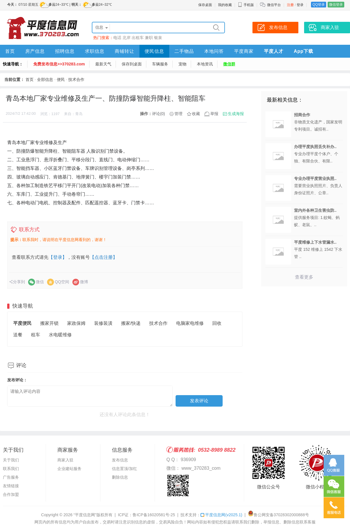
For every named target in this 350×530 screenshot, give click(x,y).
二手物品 (184, 51)
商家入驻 (65, 460)
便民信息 (154, 51)
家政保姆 (76, 323)
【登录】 (57, 257)
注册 (290, 5)
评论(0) (158, 113)
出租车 (138, 37)
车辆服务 (160, 64)
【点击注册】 (103, 257)
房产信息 (35, 51)
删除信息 (120, 477)
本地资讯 (205, 64)
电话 (117, 37)
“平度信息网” (84, 514)
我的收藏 (225, 5)
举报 (214, 113)
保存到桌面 (132, 64)
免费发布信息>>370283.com (59, 64)
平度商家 (244, 51)
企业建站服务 (69, 468)
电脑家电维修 (190, 323)
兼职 (149, 37)
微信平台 (274, 5)
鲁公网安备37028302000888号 (278, 514)
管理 (178, 113)
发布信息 (120, 460)
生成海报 (236, 113)
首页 (10, 51)
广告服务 (11, 477)
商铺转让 (124, 51)
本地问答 (214, 51)
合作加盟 (11, 494)
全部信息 (45, 79)
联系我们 (11, 468)
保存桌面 (205, 5)
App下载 (303, 51)
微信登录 (336, 5)
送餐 (17, 334)
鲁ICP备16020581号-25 (154, 514)
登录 (300, 5)
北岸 (126, 37)
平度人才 (273, 51)
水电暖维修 (60, 334)
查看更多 (304, 277)
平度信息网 (221, 514)
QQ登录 (318, 5)
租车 (35, 334)
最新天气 (103, 64)
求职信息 (94, 51)
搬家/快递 (131, 323)
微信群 (229, 64)
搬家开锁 (49, 323)
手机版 (246, 5)
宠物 (182, 64)
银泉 (158, 37)
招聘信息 (65, 51)
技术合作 (76, 79)
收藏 (196, 113)
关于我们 (11, 460)
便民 (61, 79)
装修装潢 (103, 323)
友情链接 (11, 486)
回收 (216, 323)
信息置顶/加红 (124, 468)
